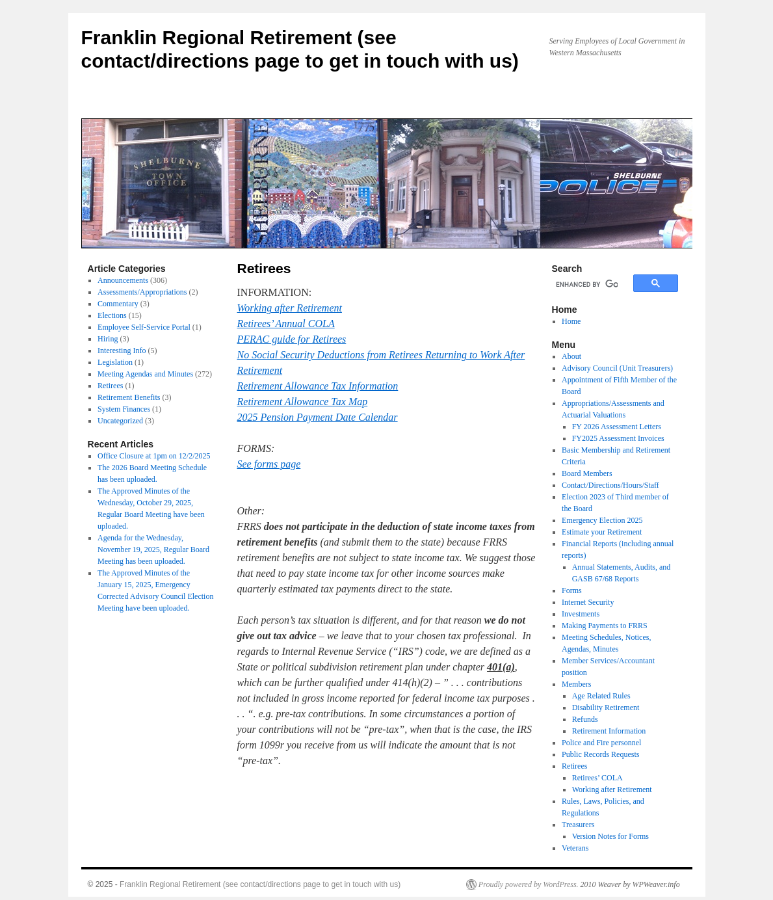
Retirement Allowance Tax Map (302, 401)
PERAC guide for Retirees (292, 339)
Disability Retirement (606, 707)
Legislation (115, 362)
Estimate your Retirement (602, 531)
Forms (572, 590)
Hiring (108, 338)
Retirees (110, 385)
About (571, 356)
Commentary (118, 303)
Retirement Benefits (129, 397)
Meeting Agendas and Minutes (145, 373)
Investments (580, 613)
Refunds (585, 719)
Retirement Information (609, 730)
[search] (587, 285)
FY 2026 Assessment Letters (616, 426)
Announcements (123, 280)
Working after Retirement (289, 307)
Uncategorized (120, 420)
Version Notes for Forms (610, 836)
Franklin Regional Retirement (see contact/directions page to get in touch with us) (260, 884)
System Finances (124, 409)
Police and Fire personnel (601, 742)
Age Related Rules (601, 695)
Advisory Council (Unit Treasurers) (617, 368)
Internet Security (588, 602)
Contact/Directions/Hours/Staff (610, 485)
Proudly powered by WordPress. (528, 884)
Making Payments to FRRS (605, 625)
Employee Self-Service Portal (144, 327)
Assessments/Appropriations (142, 292)
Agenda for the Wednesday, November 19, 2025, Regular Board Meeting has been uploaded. (153, 549)
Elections (112, 315)
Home (571, 321)
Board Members (587, 473)
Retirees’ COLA (597, 777)
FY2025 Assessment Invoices (618, 438)
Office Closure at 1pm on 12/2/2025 (154, 455)
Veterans (575, 848)
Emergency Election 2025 (602, 520)
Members (576, 684)
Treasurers (578, 824)
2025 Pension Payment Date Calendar (317, 417)
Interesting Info (122, 350)
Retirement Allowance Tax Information (318, 385)
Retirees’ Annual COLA (286, 323)
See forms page (269, 464)
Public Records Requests (600, 754)
